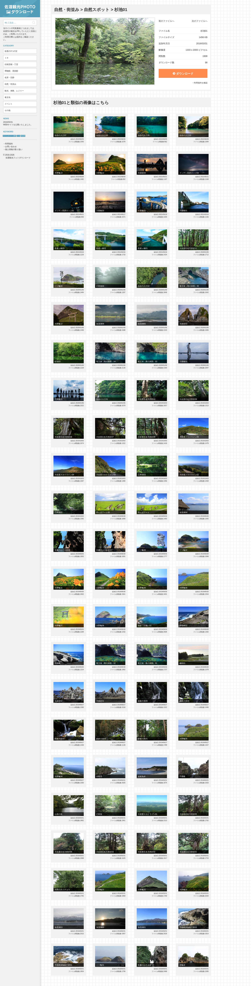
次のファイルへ (199, 21)
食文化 (7, 97)
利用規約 (9, 144)
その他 (7, 110)
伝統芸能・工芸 (11, 64)
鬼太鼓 (23, 135)
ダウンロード (183, 73)
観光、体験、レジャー (14, 91)
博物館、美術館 (11, 71)
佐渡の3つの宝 (11, 51)
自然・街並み (10, 84)
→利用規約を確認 (199, 83)
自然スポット (96, 9)
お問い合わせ (11, 146)
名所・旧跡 (9, 77)
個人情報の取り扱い (13, 149)
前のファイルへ (166, 21)
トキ (6, 58)
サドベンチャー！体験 (9, 135)
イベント (8, 104)
